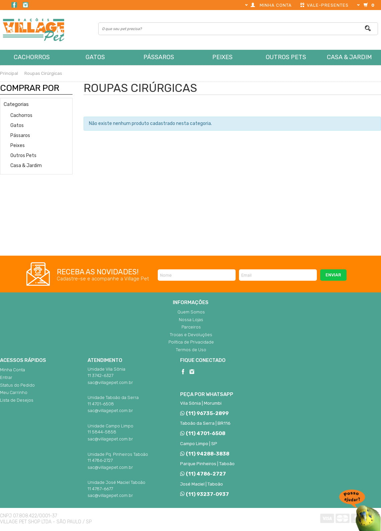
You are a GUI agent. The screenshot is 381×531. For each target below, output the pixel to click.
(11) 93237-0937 (204, 494)
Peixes (222, 57)
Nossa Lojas (191, 319)
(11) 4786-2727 (203, 474)
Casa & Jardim (349, 57)
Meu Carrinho (13, 392)
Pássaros (158, 57)
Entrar (6, 377)
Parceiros (191, 326)
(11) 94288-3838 (204, 454)
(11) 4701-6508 (202, 433)
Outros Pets (286, 57)
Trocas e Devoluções (191, 334)
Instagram (25, 5)
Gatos (95, 57)
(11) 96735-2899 (204, 413)
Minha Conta (12, 369)
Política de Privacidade (191, 342)
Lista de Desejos (16, 400)
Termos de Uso (191, 349)
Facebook (14, 5)
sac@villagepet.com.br (110, 382)
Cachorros (32, 57)
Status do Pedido (17, 385)
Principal (9, 73)
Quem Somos (191, 311)
